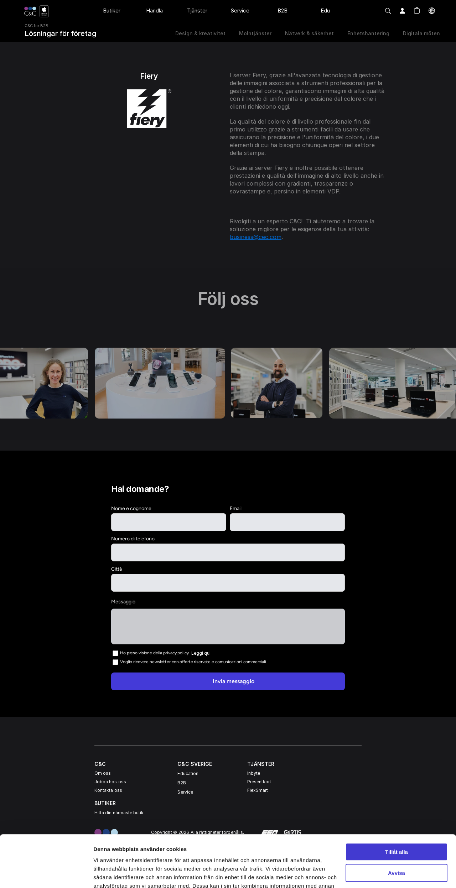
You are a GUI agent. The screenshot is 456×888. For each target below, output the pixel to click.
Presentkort (259, 781)
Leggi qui (201, 652)
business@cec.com (255, 236)
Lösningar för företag (60, 33)
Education (187, 773)
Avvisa (396, 824)
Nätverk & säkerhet (309, 33)
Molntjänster (255, 33)
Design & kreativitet (200, 33)
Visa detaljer (109, 874)
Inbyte (253, 773)
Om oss (102, 773)
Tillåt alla (396, 803)
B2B (181, 782)
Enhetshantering (368, 33)
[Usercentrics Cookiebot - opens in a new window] (46, 874)
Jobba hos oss (110, 781)
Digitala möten (421, 33)
